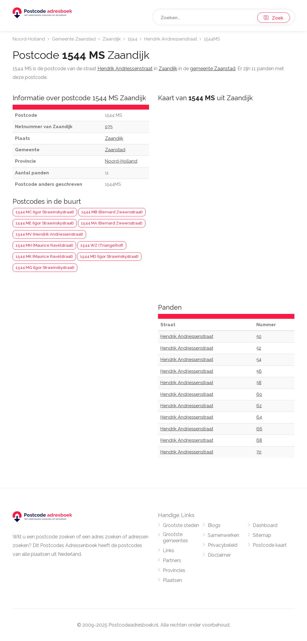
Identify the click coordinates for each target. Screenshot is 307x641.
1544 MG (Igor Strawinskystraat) (45, 267)
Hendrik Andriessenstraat (170, 39)
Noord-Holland (29, 39)
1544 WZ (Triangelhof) (101, 245)
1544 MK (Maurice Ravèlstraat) (44, 256)
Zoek (273, 18)
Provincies (174, 570)
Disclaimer (219, 555)
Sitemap (262, 535)
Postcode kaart (270, 545)
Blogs (214, 525)
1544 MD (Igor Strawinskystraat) (109, 256)
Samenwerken (223, 535)
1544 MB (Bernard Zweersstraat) (112, 212)
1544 (132, 39)
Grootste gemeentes (175, 537)
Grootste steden (181, 525)
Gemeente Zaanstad (74, 39)
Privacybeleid (222, 545)
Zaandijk (112, 39)
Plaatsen (172, 580)
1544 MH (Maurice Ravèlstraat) (44, 245)
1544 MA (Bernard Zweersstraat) (111, 223)
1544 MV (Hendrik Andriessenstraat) (49, 234)
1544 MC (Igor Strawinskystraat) (45, 212)
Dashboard (265, 525)
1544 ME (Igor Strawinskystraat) (45, 223)
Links (168, 550)
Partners (172, 560)
